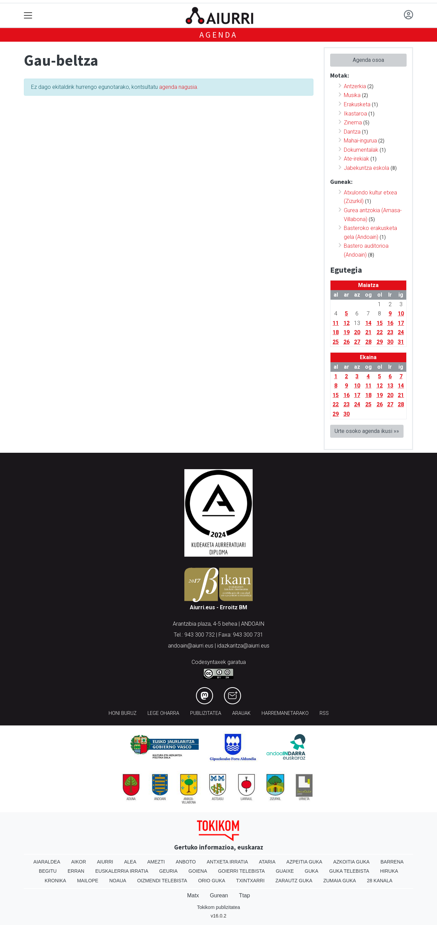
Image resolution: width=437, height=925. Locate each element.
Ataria (267, 862)
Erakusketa (357, 104)
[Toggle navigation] (28, 16)
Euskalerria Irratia (121, 871)
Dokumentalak (361, 150)
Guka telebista (349, 871)
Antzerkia (355, 86)
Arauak (241, 713)
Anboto (186, 862)
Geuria (168, 871)
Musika (352, 95)
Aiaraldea (46, 862)
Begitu (48, 871)
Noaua (117, 880)
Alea (130, 862)
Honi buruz (123, 713)
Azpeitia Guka (304, 862)
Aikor (78, 862)
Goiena (197, 871)
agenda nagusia (178, 87)
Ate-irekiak (356, 158)
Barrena (392, 862)
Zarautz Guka (294, 880)
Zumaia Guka (339, 880)
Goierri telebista (241, 871)
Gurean (219, 895)
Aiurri (105, 862)
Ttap (244, 895)
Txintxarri (250, 880)
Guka (312, 871)
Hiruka (389, 871)
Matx (193, 895)
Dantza (352, 131)
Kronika (55, 880)
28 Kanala (380, 880)
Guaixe (285, 871)
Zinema (353, 122)
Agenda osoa (368, 60)
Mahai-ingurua (360, 140)
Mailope (87, 880)
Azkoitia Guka (351, 862)
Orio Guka (211, 880)
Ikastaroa (355, 113)
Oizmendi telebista (162, 880)
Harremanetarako (285, 713)
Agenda (218, 34)
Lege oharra (163, 713)
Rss (324, 713)
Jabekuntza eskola (366, 168)
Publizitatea (205, 713)
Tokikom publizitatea (218, 907)
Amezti (156, 862)
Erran (76, 871)
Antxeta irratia (227, 862)
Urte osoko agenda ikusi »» (367, 431)
